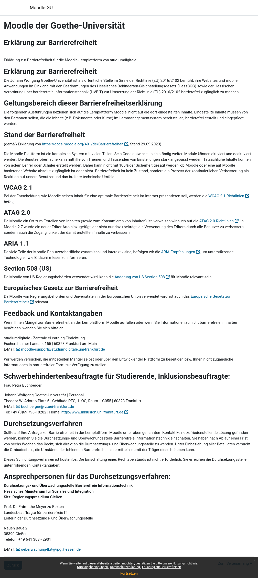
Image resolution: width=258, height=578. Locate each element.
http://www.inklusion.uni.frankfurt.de (92, 412)
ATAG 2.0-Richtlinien (216, 221)
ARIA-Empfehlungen (178, 252)
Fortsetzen (129, 573)
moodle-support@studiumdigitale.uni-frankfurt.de (63, 349)
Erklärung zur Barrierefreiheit (161, 567)
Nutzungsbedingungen (93, 567)
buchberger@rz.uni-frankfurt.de (47, 406)
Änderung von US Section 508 (140, 277)
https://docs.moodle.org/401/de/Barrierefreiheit (82, 144)
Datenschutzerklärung (125, 567)
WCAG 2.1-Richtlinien (226, 196)
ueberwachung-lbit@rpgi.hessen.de (51, 549)
